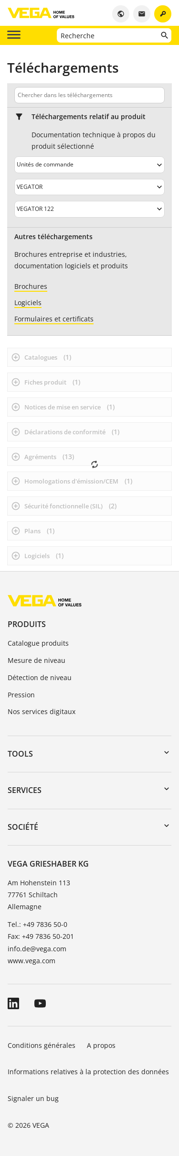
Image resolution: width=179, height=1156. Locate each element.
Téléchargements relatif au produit (89, 116)
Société (23, 827)
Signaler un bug (33, 1098)
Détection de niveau (40, 677)
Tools (20, 754)
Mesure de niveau (36, 660)
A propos (102, 1045)
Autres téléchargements (53, 236)
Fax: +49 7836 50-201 (41, 936)
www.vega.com (31, 960)
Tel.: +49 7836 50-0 (37, 924)
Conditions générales (41, 1045)
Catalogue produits (38, 643)
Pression (21, 694)
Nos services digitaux (41, 711)
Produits (27, 624)
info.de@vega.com (37, 948)
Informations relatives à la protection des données (88, 1071)
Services (25, 790)
